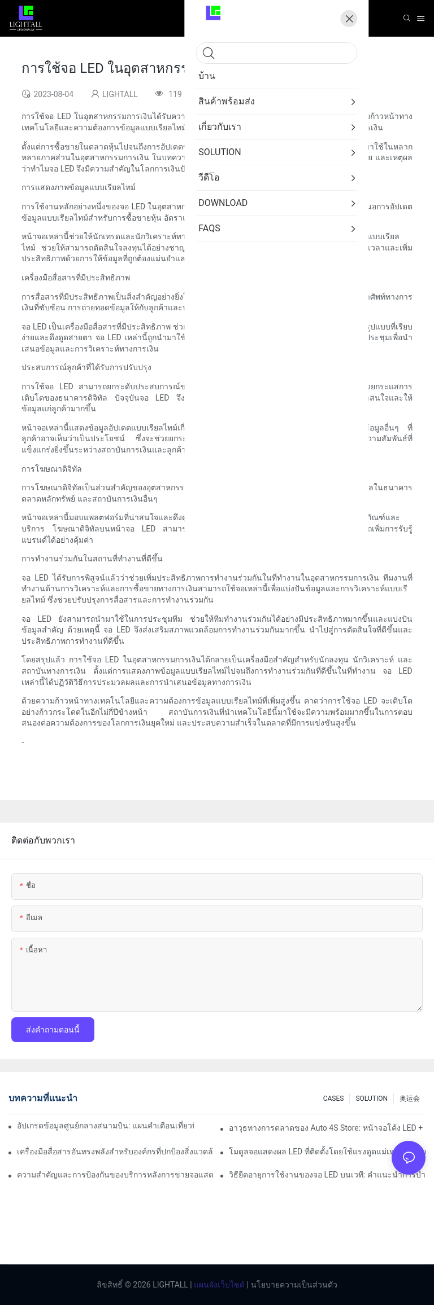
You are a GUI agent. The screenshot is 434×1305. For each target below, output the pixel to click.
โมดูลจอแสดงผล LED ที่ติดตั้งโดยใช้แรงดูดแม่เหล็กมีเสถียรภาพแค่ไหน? (327, 1151)
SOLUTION (371, 1098)
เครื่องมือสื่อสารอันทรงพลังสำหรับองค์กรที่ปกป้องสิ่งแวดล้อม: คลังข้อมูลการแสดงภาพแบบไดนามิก (115, 1151)
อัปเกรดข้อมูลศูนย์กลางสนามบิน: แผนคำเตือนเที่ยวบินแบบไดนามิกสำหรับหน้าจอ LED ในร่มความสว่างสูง (105, 1125)
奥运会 (410, 1098)
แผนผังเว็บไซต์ (218, 1284)
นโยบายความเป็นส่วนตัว (293, 1284)
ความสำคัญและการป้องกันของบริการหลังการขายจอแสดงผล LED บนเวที (115, 1174)
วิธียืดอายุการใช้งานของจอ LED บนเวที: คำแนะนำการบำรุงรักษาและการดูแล (327, 1174)
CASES (333, 1098)
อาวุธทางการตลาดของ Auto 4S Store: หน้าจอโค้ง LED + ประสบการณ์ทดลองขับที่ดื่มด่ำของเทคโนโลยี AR (327, 1127)
